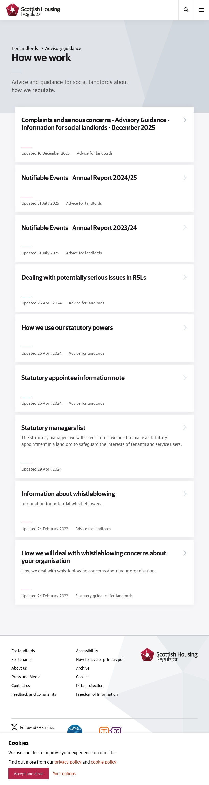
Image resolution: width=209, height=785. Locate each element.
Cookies (82, 676)
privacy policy (68, 762)
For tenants (21, 659)
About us (19, 668)
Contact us (20, 685)
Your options (64, 773)
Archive (82, 668)
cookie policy (103, 762)
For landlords (23, 650)
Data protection (89, 685)
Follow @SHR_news (32, 727)
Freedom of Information (97, 694)
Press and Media (25, 676)
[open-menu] (201, 10)
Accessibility (87, 650)
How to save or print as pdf (100, 659)
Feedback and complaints (33, 694)
